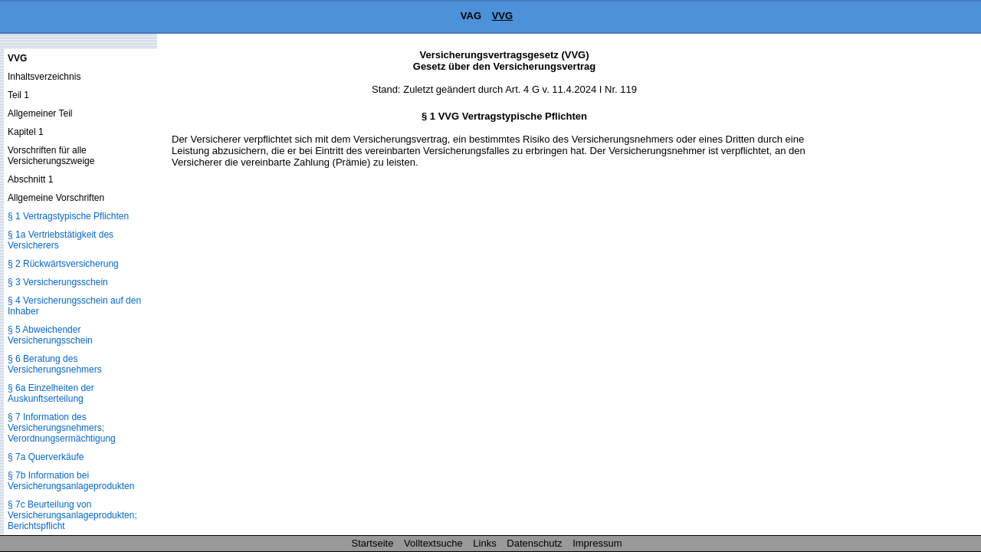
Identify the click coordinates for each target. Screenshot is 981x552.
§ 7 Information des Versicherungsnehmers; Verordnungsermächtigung (62, 428)
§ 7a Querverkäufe (46, 457)
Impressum (597, 543)
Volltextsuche (433, 543)
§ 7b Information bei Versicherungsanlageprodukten (71, 480)
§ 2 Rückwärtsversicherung (63, 263)
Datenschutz (534, 543)
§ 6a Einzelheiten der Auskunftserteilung (51, 393)
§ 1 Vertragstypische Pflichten (68, 216)
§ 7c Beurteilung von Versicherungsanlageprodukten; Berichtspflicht (72, 515)
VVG (502, 15)
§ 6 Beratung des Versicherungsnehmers (55, 364)
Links (484, 543)
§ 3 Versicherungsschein (58, 282)
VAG (471, 15)
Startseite (373, 543)
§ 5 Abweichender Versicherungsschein (50, 335)
